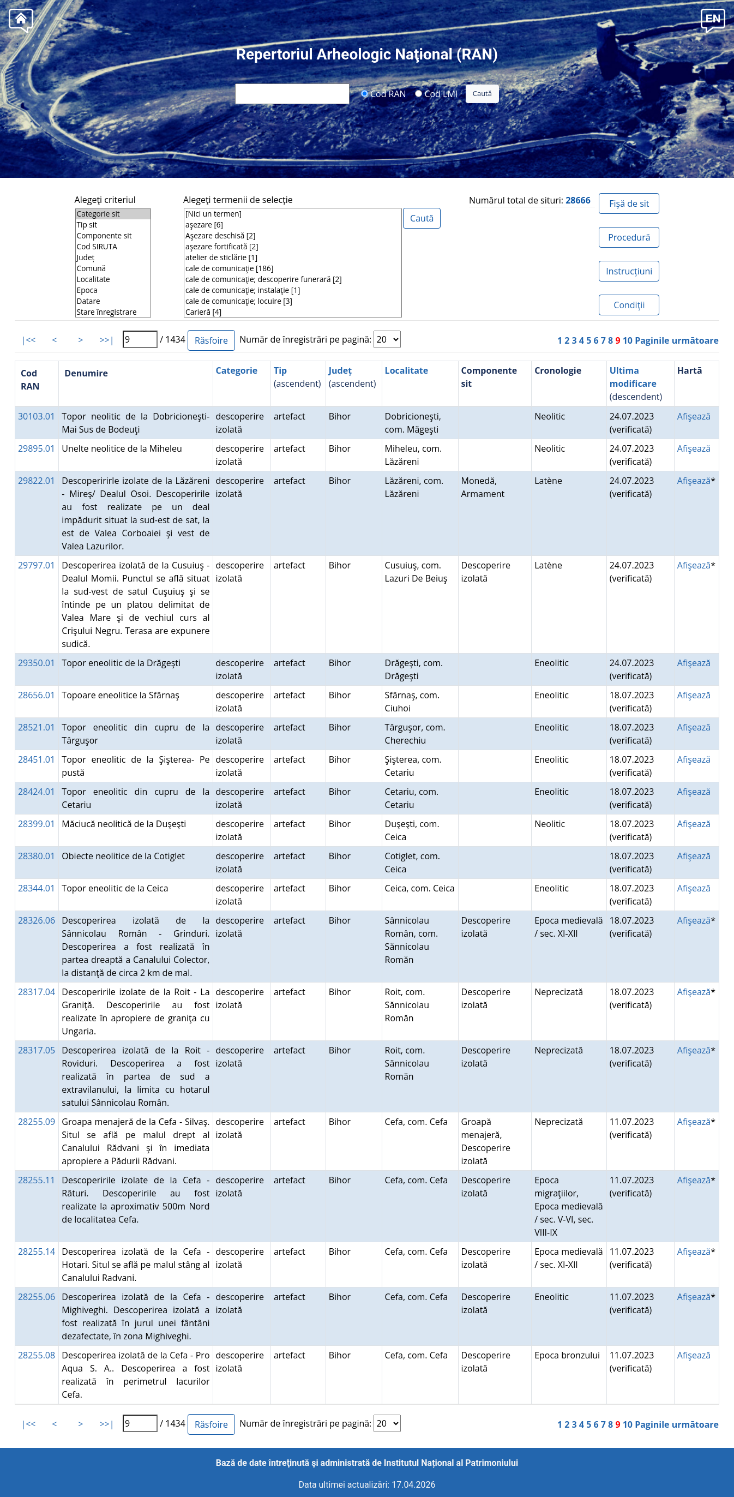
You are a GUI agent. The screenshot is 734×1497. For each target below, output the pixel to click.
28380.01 (36, 856)
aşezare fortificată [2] (292, 246)
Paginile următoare (677, 340)
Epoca (113, 290)
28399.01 (36, 824)
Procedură (629, 237)
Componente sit (113, 235)
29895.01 (36, 448)
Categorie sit (113, 213)
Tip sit (113, 224)
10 (628, 340)
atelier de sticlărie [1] (292, 257)
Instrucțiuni (629, 271)
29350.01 (36, 663)
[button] (713, 20)
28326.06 (36, 920)
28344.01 (36, 888)
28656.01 (36, 695)
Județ (113, 257)
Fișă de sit (629, 203)
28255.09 (36, 1122)
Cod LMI (436, 93)
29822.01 (36, 481)
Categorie (237, 370)
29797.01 (36, 565)
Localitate (113, 279)
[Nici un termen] (292, 213)
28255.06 (36, 1297)
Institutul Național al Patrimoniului (451, 1463)
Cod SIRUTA (113, 246)
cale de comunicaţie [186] (292, 268)
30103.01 (36, 416)
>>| (106, 340)
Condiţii (629, 305)
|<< (28, 340)
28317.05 (36, 1050)
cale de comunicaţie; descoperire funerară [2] (292, 279)
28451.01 (36, 759)
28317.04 (36, 992)
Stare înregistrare (113, 312)
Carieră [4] (292, 312)
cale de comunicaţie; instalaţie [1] (292, 290)
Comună (113, 268)
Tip (280, 370)
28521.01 (36, 727)
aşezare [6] (292, 224)
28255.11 (36, 1180)
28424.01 (36, 792)
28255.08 (36, 1355)
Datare (113, 301)
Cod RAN (383, 93)
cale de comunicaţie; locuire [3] (292, 301)
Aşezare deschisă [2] (292, 235)
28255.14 (36, 1251)
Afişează (694, 416)
